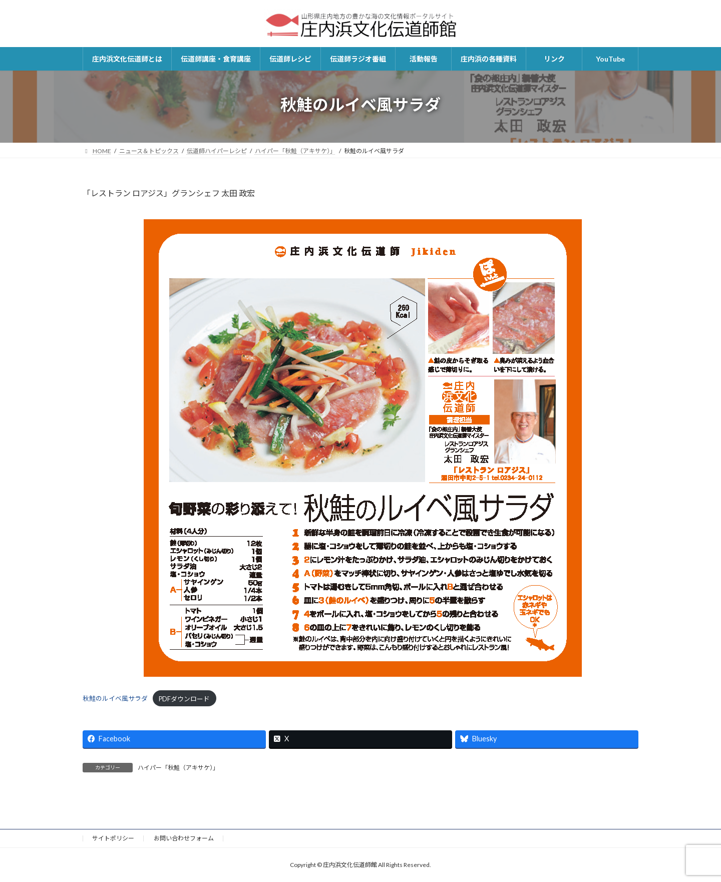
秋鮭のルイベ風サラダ (115, 699)
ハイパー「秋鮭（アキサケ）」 (178, 767)
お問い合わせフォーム (184, 838)
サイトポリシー (113, 838)
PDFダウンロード (184, 699)
